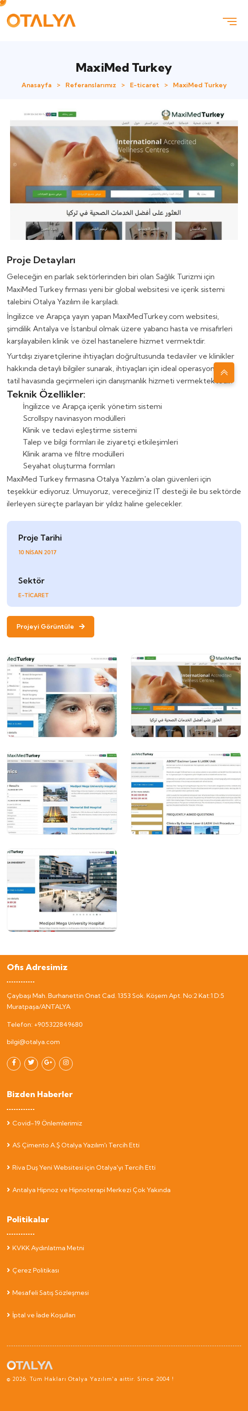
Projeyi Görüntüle (50, 626)
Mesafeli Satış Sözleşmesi (48, 1293)
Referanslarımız (90, 85)
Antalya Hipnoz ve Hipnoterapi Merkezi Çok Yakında (89, 1190)
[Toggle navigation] (229, 20)
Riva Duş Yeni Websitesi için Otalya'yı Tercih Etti (81, 1167)
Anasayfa (37, 85)
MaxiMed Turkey (200, 85)
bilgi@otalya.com (33, 1042)
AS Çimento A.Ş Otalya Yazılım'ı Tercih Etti (73, 1145)
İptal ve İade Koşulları (41, 1315)
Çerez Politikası (33, 1270)
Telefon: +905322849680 (45, 1024)
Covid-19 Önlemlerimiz (44, 1123)
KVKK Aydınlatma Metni (45, 1248)
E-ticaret (144, 85)
